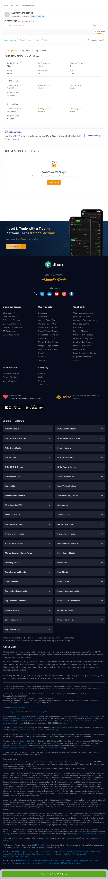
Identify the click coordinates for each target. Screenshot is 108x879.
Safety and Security (11, 320)
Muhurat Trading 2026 (83, 338)
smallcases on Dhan (46, 338)
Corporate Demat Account (85, 320)
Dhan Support (9, 313)
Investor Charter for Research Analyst (16, 854)
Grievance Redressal (12, 324)
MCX (9, 840)
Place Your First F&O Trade (54, 874)
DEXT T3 (42, 357)
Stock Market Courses (83, 342)
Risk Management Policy (84, 861)
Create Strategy (94, 136)
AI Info (76, 360)
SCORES (43, 852)
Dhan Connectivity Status (84, 353)
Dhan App (42, 313)
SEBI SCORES (32, 741)
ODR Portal (51, 852)
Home (5, 5)
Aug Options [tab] (25, 51)
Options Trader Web (47, 324)
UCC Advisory (37, 854)
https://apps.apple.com (53, 748)
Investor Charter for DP (92, 852)
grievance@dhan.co (86, 716)
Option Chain (41, 40)
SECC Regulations (11, 335)
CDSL (36, 852)
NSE (95, 26)
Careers (41, 381)
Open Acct (54, 182)
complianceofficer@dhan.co (13, 723)
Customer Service (11, 316)
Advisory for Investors (12, 327)
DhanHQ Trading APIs (47, 327)
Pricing (41, 377)
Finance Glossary (80, 331)
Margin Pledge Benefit (48, 346)
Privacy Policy (47, 861)
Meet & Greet (79, 349)
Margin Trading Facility (48, 342)
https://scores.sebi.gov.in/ (18, 746)
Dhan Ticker (43, 353)
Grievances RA (68, 861)
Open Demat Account (83, 313)
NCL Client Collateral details (74, 854)
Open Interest (10, 40)
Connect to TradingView (48, 335)
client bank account (17, 707)
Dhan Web (42, 316)
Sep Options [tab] (40, 51)
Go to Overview (95, 40)
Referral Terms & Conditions (42, 863)
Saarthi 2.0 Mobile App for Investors (67, 863)
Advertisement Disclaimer (21, 863)
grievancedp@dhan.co (21, 719)
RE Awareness (9, 331)
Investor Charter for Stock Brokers (69, 852)
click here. (63, 723)
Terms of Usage (25, 861)
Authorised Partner (11, 373)
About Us (42, 373)
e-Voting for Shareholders (52, 854)
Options (14, 5)
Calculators (78, 327)
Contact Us (43, 384)
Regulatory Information (83, 357)
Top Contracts (26, 40)
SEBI (17, 852)
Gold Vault (42, 360)
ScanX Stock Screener (48, 349)
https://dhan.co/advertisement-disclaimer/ (89, 834)
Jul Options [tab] (11, 51)
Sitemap (19, 420)
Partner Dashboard (11, 377)
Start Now (16, 246)
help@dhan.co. (45, 712)
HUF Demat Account (82, 316)
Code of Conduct (10, 381)
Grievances (58, 861)
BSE (101, 26)
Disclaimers (37, 861)
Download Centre (81, 324)
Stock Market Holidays (83, 335)
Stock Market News (82, 346)
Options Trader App (46, 320)
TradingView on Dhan (47, 331)
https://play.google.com (12, 748)
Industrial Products (37, 17)
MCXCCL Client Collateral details (15, 856)
